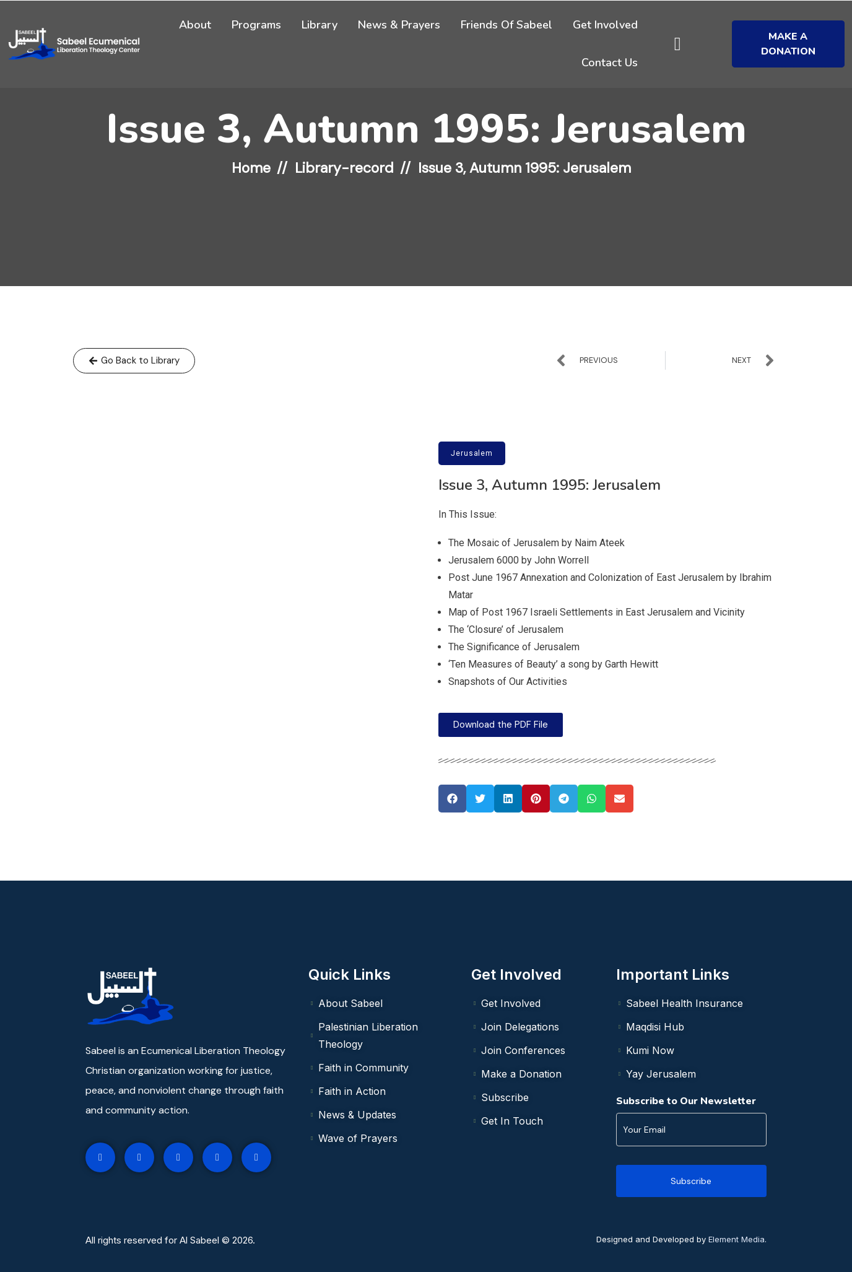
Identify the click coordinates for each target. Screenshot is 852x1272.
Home (251, 168)
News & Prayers (399, 24)
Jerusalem (472, 453)
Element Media (736, 1239)
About (195, 24)
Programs (256, 24)
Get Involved (605, 24)
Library (319, 24)
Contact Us (609, 62)
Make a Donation (788, 44)
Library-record (344, 168)
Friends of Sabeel (506, 24)
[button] (452, 798)
